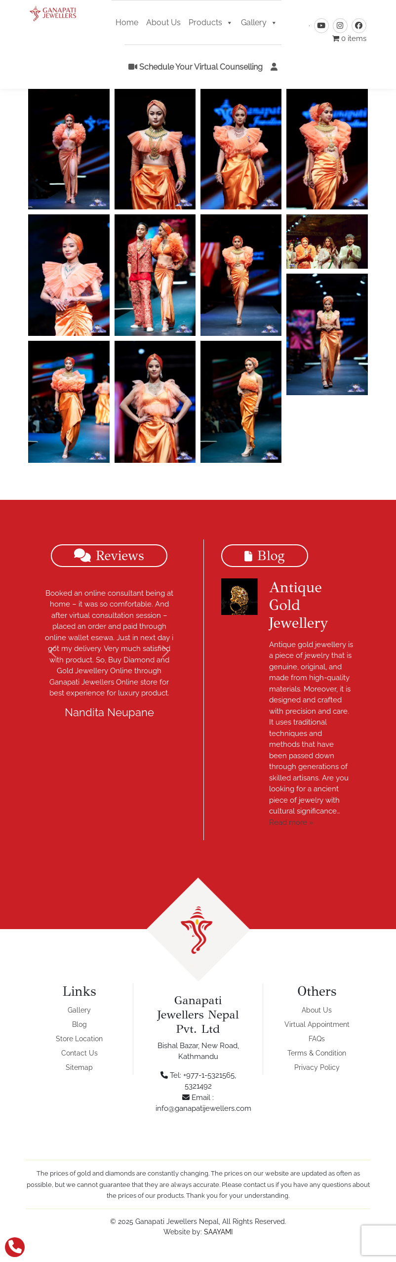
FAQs (317, 1039)
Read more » (291, 822)
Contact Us (79, 1053)
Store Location (79, 1039)
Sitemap (79, 1067)
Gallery (259, 24)
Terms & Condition (316, 1053)
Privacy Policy (317, 1067)
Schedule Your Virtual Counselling (195, 68)
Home (127, 24)
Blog (79, 1024)
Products (211, 24)
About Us (163, 24)
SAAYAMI (218, 1232)
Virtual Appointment (317, 1024)
